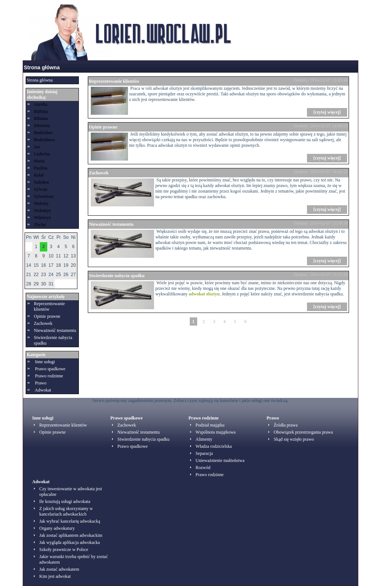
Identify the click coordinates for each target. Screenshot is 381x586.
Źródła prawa (286, 425)
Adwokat (43, 390)
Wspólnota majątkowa (216, 432)
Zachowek (43, 323)
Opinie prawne (47, 316)
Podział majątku (210, 425)
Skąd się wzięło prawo (294, 439)
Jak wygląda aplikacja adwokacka (69, 542)
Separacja (204, 453)
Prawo (41, 383)
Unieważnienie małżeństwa (220, 460)
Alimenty (204, 439)
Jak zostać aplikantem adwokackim (71, 535)
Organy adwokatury (57, 528)
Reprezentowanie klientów (49, 306)
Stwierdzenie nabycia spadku (116, 275)
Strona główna (42, 67)
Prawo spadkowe (50, 368)
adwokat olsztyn (204, 294)
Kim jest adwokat (55, 576)
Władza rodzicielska (214, 446)
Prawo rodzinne (49, 375)
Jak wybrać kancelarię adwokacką (69, 521)
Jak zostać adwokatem (59, 569)
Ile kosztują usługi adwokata (64, 501)
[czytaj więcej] (327, 112)
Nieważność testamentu (55, 330)
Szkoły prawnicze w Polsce (64, 549)
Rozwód (203, 467)
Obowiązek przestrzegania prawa (303, 432)
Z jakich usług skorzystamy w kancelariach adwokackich (66, 511)
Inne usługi (45, 361)
